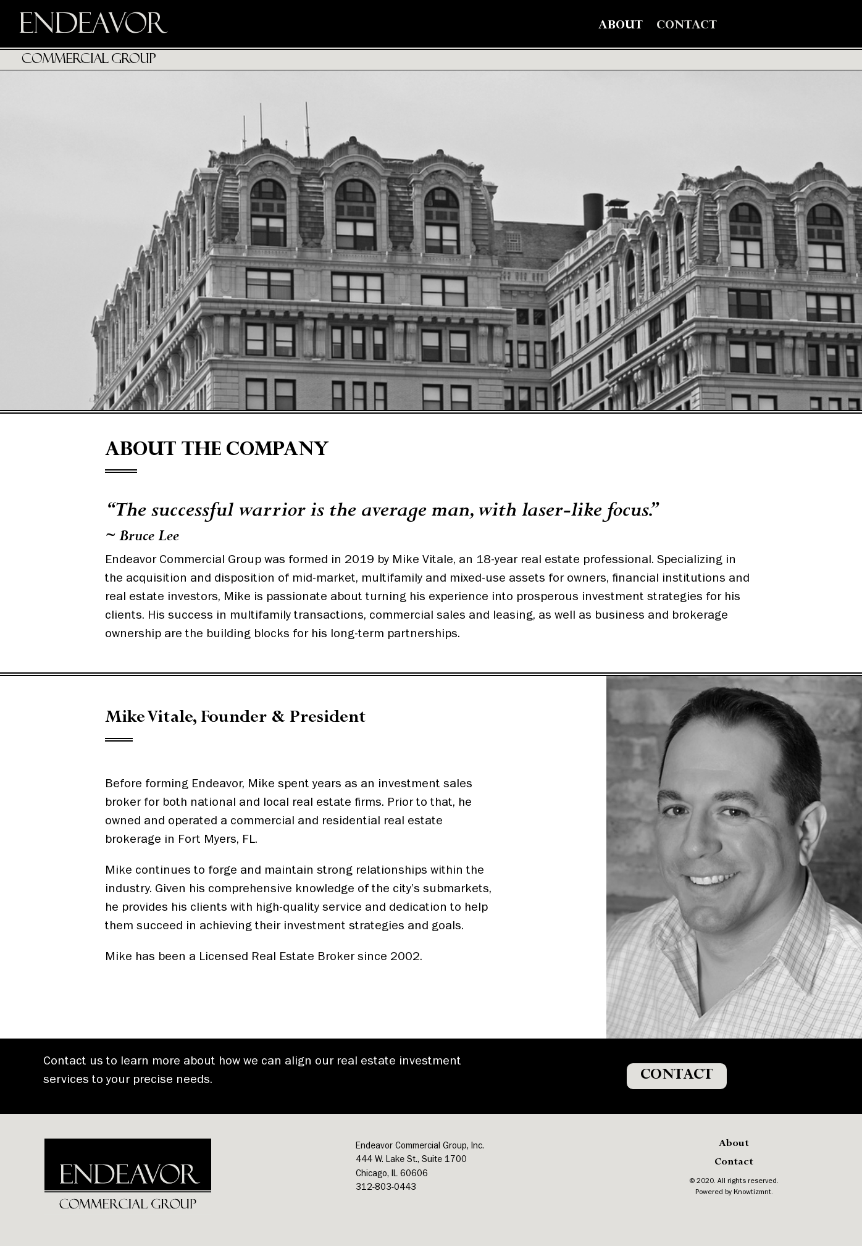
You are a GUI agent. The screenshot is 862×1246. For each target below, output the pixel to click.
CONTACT (676, 1075)
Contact (686, 26)
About (620, 26)
